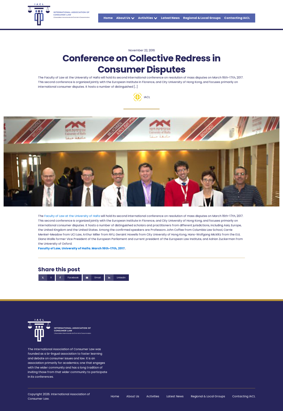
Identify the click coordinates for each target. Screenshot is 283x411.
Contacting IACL (237, 18)
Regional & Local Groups (202, 18)
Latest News (170, 18)
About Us (125, 18)
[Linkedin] (117, 277)
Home (108, 18)
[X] (46, 277)
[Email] (93, 277)
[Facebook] (69, 277)
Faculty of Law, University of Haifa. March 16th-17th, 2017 (81, 248)
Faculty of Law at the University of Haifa (72, 216)
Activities (147, 18)
